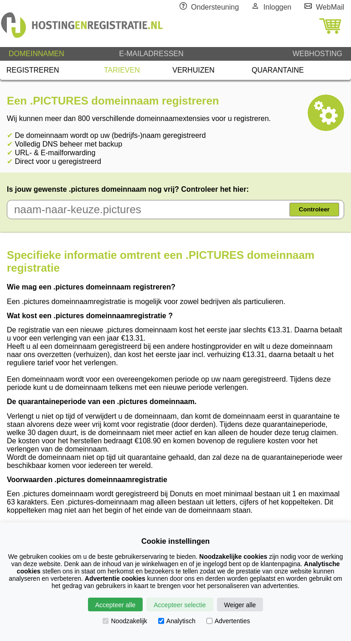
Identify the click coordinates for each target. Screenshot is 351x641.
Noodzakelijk (125, 621)
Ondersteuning (215, 7)
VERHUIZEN (193, 70)
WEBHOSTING (317, 54)
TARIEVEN (122, 70)
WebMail (330, 7)
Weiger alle (240, 605)
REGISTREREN (32, 70)
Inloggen (277, 7)
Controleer (314, 209)
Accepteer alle (115, 605)
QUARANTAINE (278, 70)
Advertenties (228, 621)
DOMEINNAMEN (36, 54)
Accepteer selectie (180, 605)
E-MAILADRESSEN (151, 54)
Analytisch (177, 621)
